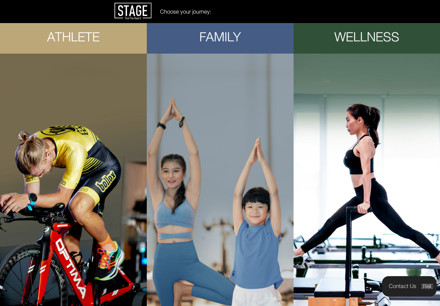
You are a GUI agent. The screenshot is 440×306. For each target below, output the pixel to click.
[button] (409, 286)
